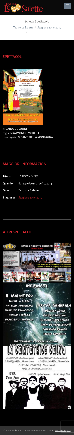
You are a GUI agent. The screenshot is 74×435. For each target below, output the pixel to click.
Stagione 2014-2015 (30, 197)
